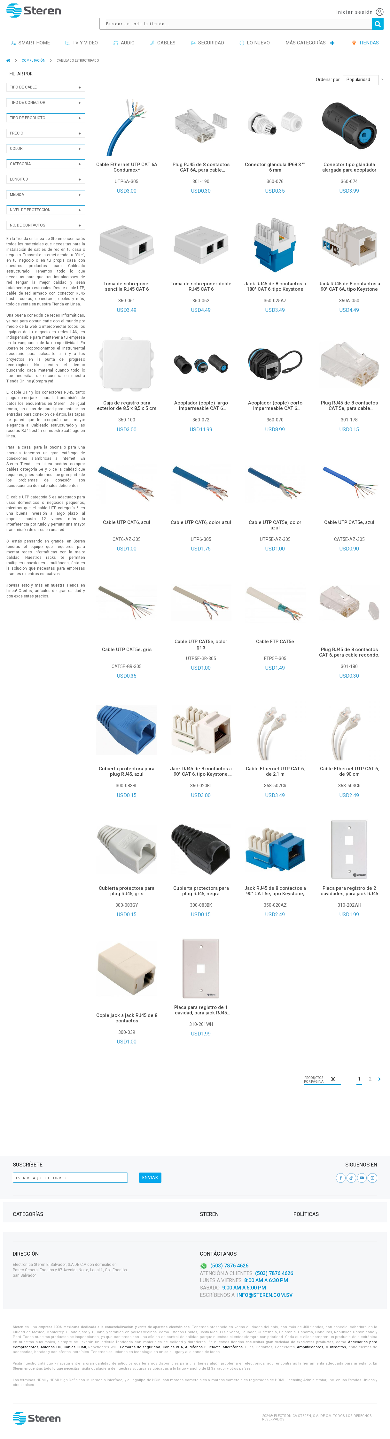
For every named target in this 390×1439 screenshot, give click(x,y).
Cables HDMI (75, 1347)
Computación (25, 1176)
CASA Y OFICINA (119, 1184)
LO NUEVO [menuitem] (254, 33)
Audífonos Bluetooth (202, 1347)
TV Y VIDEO (22, 1207)
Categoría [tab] (20, 155)
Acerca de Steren (216, 1169)
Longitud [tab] (19, 170)
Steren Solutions (217, 1192)
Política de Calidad (218, 1200)
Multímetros (335, 1347)
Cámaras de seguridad (140, 1347)
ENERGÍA (113, 1176)
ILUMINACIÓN (117, 1169)
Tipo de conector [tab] (27, 93)
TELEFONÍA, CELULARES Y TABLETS (42, 1200)
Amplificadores (310, 1347)
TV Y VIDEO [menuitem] (81, 33)
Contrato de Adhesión (314, 1169)
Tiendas (207, 1176)
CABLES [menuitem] (163, 33)
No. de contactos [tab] (27, 216)
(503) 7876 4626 (229, 1265)
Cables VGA (173, 1347)
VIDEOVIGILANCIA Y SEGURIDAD (39, 1215)
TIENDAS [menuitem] (365, 33)
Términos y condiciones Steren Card (328, 1184)
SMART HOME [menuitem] (30, 33)
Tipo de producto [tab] (27, 109)
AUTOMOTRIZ (117, 1200)
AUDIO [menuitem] (124, 33)
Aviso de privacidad (312, 1176)
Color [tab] (16, 139)
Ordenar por (328, 71)
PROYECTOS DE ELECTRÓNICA (131, 1192)
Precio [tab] (16, 124)
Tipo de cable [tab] (23, 78)
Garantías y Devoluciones (318, 1192)
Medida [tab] (17, 186)
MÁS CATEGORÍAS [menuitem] (305, 33)
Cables (19, 1192)
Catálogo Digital (216, 1184)
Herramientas (26, 1184)
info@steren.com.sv (264, 1295)
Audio (18, 1169)
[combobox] (226, 12)
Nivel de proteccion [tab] (30, 201)
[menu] (195, 34)
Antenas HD (51, 1347)
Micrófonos (233, 1347)
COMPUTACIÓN (34, 52)
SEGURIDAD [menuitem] (207, 33)
